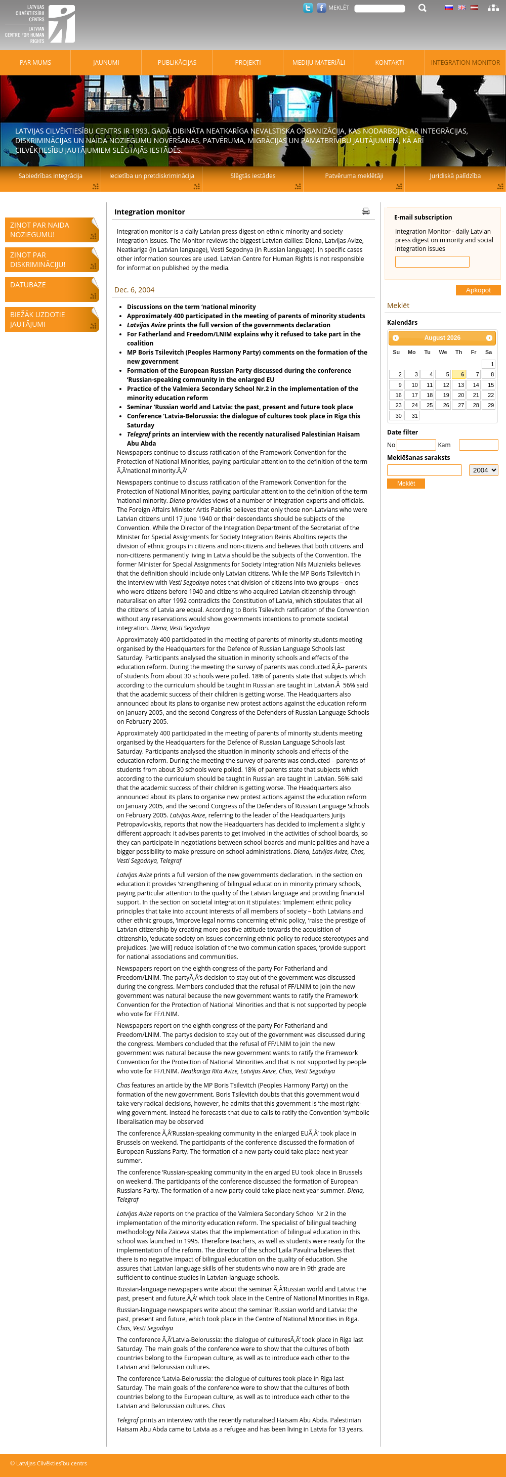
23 (399, 405)
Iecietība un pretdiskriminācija (151, 175)
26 (446, 405)
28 (476, 405)
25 (430, 405)
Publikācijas (177, 62)
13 (461, 385)
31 (415, 416)
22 (491, 395)
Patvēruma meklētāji (354, 175)
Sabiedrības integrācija (50, 175)
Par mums (35, 62)
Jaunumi (106, 62)
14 (476, 385)
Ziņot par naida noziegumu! (39, 229)
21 (476, 395)
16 (399, 395)
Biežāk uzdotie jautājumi (37, 319)
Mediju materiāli (318, 62)
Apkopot (478, 290)
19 (446, 395)
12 (446, 385)
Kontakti (389, 62)
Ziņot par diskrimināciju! (37, 259)
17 (415, 395)
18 (430, 395)
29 (491, 405)
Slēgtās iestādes (253, 175)
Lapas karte (493, 7)
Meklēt (406, 483)
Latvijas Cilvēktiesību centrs (43, 25)
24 (415, 405)
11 (430, 385)
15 (491, 385)
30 (399, 416)
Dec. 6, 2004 (134, 289)
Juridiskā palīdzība (455, 175)
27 (461, 405)
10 (415, 385)
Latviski (474, 7)
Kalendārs (402, 322)
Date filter (402, 432)
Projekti (248, 62)
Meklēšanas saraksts (418, 457)
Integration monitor (465, 62)
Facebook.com (321, 8)
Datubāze (28, 284)
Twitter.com (308, 8)
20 (461, 395)
